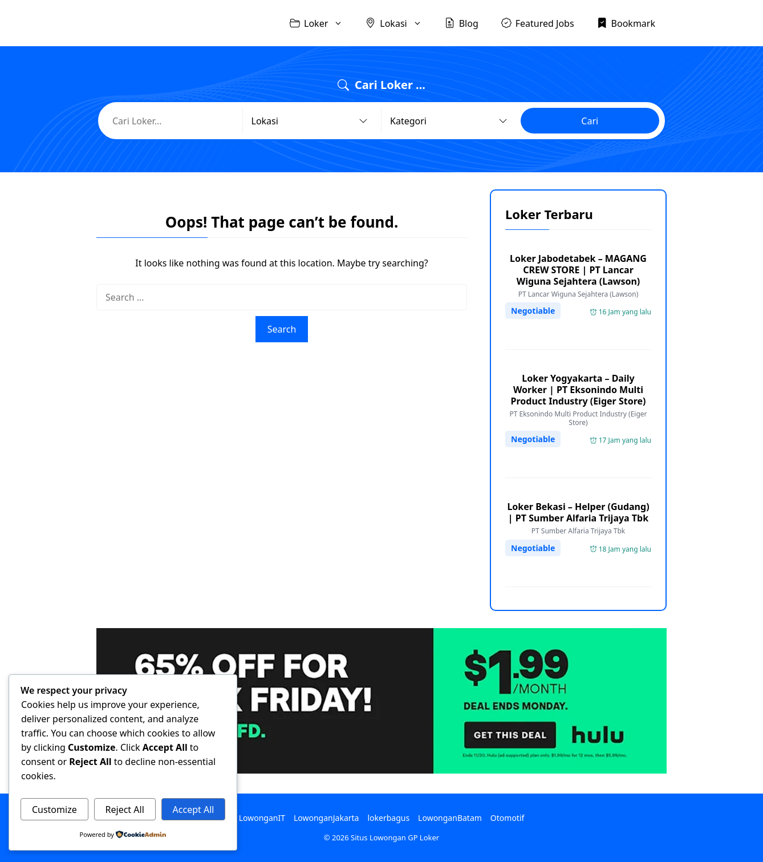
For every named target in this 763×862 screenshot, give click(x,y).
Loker (322, 23)
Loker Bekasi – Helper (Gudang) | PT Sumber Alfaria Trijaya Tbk (578, 512)
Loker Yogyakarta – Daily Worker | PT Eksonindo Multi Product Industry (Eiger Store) (578, 389)
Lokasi (399, 23)
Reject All (124, 809)
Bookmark (626, 23)
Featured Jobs (537, 23)
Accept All (193, 809)
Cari (589, 121)
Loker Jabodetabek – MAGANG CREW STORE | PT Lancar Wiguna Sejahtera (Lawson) (578, 270)
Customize (54, 809)
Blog (461, 23)
